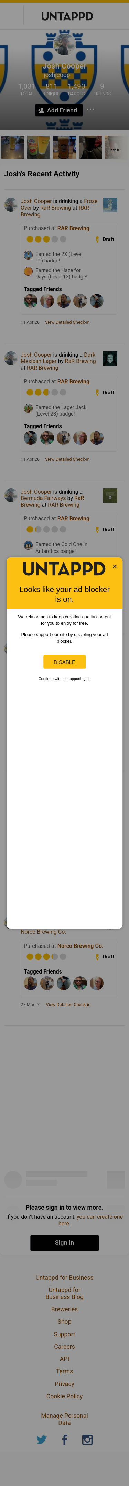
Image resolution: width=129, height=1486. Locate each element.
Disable (64, 662)
